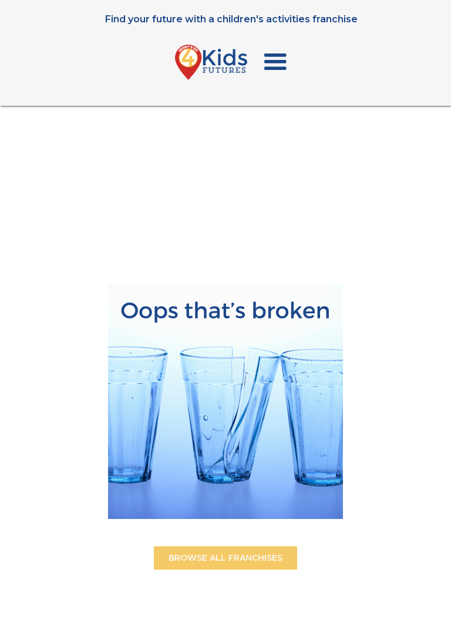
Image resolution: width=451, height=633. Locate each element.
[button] (275, 62)
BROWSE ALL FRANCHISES (225, 560)
